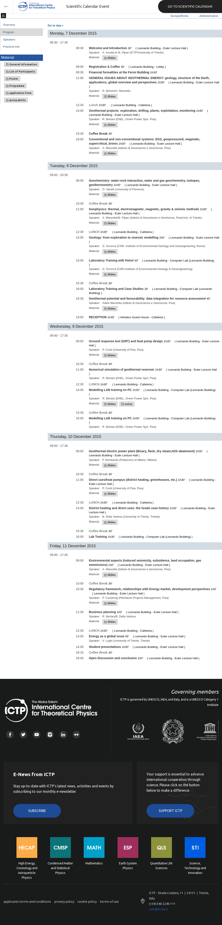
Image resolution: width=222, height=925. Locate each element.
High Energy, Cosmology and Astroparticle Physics (26, 868)
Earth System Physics (128, 866)
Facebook (10, 734)
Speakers (9, 39)
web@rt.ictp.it (158, 909)
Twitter (23, 734)
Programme (15, 85)
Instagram (50, 734)
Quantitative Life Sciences (161, 866)
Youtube (36, 734)
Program (8, 32)
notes (126, 404)
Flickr (76, 734)
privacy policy (64, 901)
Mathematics (94, 863)
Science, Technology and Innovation (195, 868)
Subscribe (37, 811)
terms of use (109, 901)
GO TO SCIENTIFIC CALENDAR (190, 6)
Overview (9, 24)
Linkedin (63, 734)
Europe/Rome (179, 15)
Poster (12, 78)
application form (18, 93)
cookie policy (87, 901)
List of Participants (20, 71)
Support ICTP (170, 811)
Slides (110, 58)
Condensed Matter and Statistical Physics (60, 868)
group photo (16, 100)
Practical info (11, 46)
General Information (21, 64)
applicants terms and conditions (27, 901)
